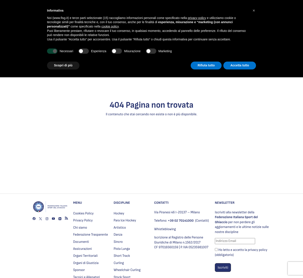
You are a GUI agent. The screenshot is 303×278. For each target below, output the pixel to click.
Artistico (120, 228)
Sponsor (79, 270)
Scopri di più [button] (63, 65)
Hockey (119, 213)
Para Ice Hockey (125, 220)
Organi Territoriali (85, 256)
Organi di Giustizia (86, 263)
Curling (119, 263)
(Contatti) (202, 221)
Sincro (118, 242)
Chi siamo (80, 228)
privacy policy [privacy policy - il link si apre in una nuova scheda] (197, 18)
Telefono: (174, 221)
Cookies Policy (83, 213)
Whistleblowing (165, 229)
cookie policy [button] (110, 26)
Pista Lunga (122, 249)
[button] (253, 10)
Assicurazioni (82, 249)
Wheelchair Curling (127, 270)
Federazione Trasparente (90, 235)
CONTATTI (161, 203)
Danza (118, 235)
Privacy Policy (83, 220)
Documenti (81, 242)
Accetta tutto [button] (239, 65)
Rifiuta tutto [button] (206, 65)
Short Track (122, 256)
